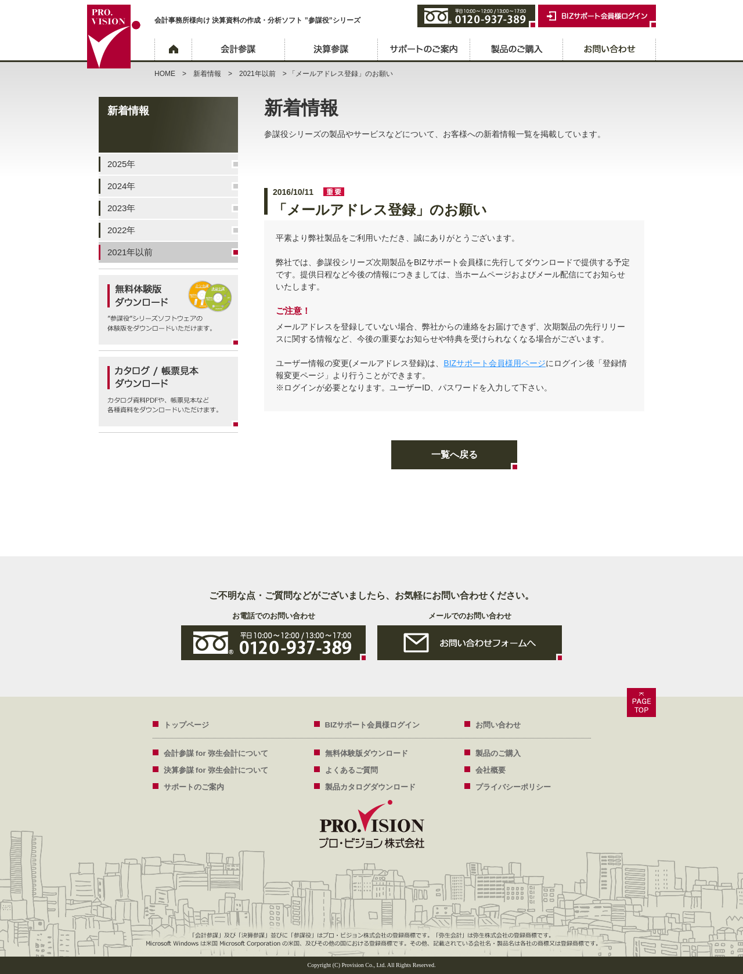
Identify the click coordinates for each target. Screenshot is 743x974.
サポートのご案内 (423, 50)
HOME (164, 74)
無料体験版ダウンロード (366, 753)
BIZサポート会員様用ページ (494, 363)
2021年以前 (257, 74)
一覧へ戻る (454, 454)
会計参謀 (238, 50)
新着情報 (207, 74)
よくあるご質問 (351, 770)
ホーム (173, 50)
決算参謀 (330, 50)
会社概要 (490, 770)
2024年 (121, 186)
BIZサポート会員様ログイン (372, 724)
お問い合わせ (609, 50)
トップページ (186, 724)
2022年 (121, 230)
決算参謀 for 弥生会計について (216, 770)
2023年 (121, 208)
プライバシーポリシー (513, 787)
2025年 (121, 164)
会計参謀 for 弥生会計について (216, 753)
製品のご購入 (516, 50)
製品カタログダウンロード (370, 787)
